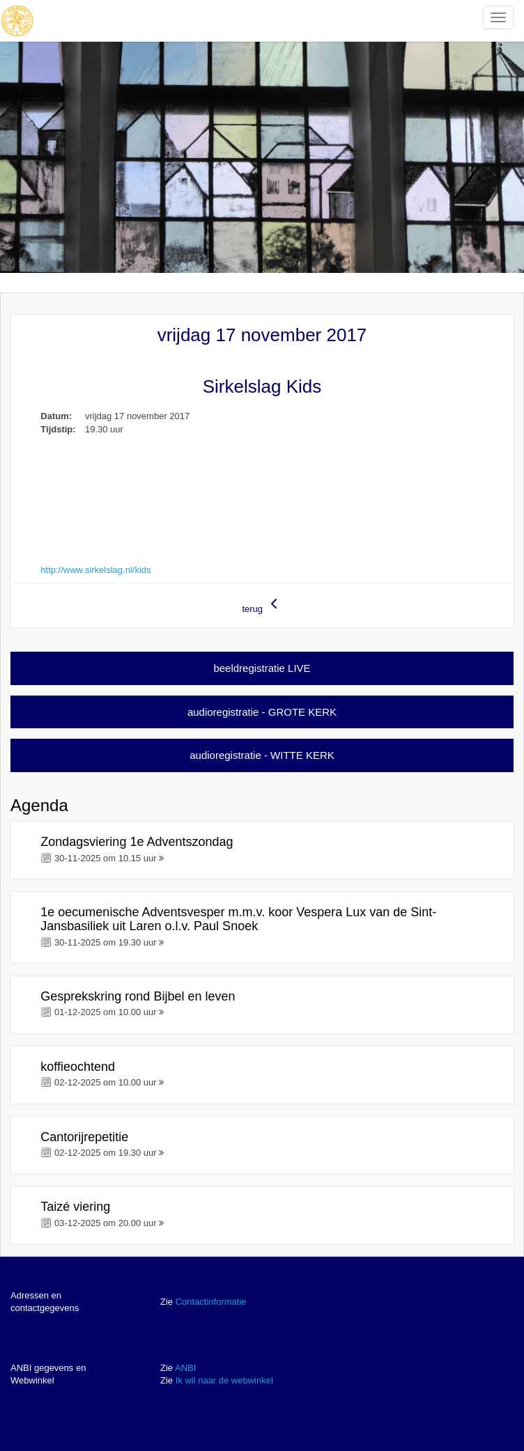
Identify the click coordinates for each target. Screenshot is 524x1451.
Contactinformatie (211, 1301)
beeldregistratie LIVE (261, 668)
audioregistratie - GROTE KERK (262, 712)
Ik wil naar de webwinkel (224, 1380)
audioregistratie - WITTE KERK (262, 755)
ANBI (185, 1368)
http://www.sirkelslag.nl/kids (95, 570)
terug (262, 604)
